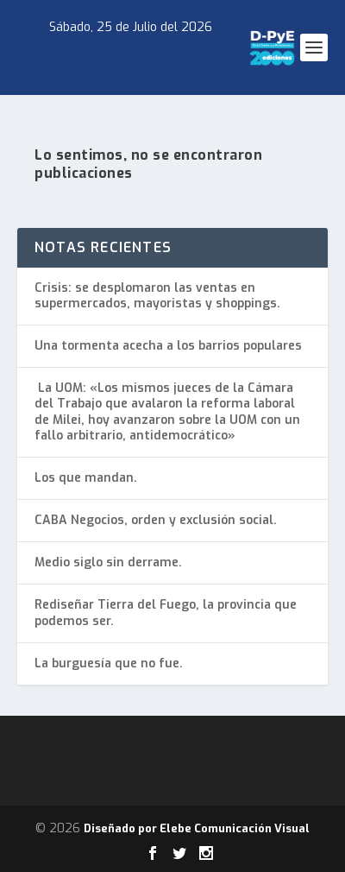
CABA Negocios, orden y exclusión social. (155, 520)
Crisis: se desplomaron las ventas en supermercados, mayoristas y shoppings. (157, 296)
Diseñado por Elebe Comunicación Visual (197, 828)
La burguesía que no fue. (108, 663)
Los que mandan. (85, 478)
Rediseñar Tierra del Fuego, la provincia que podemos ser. (165, 613)
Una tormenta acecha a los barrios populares (168, 346)
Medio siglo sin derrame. (108, 562)
